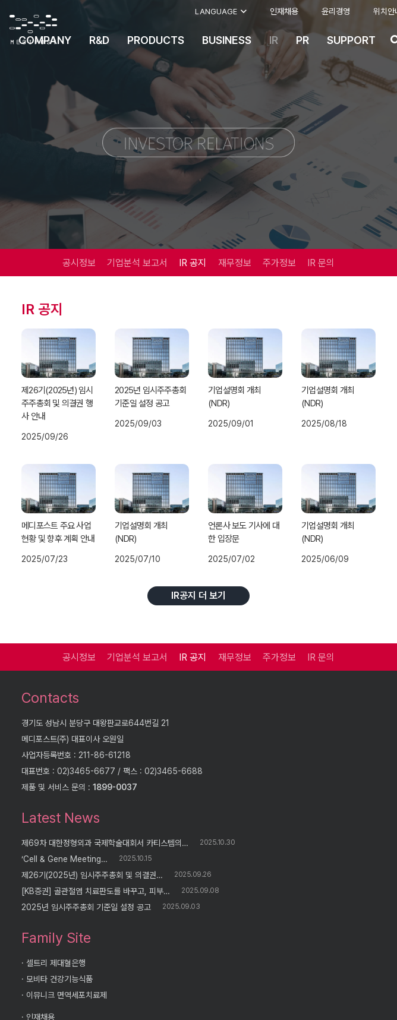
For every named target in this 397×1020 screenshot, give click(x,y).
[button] (220, 12)
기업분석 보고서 (137, 263)
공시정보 (79, 263)
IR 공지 (192, 263)
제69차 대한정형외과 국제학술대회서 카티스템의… (104, 843)
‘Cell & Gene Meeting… (64, 859)
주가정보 (279, 263)
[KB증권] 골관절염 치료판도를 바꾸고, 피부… (95, 891)
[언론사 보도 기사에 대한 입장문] (245, 488)
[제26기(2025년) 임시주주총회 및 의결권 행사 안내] (58, 353)
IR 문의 (321, 263)
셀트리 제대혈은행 (56, 963)
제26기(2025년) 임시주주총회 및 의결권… (92, 875)
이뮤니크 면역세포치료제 (66, 995)
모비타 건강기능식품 (59, 979)
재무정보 (234, 263)
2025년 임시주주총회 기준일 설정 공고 (86, 907)
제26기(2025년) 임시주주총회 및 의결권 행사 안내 (57, 403)
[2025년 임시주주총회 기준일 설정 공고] (152, 353)
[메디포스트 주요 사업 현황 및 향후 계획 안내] (58, 488)
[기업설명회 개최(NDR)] (245, 353)
